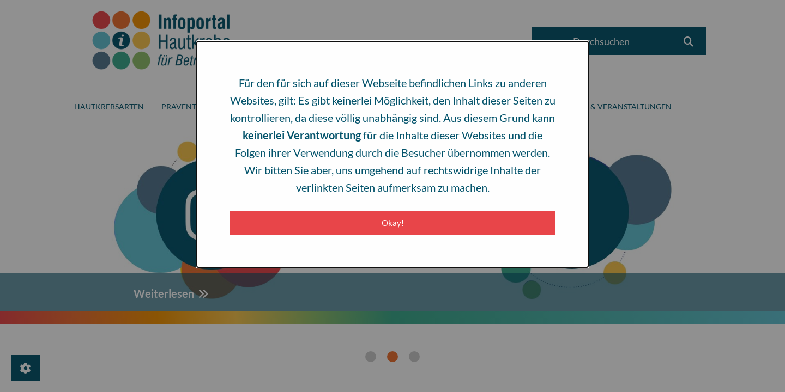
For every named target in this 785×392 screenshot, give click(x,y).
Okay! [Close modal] (393, 223)
